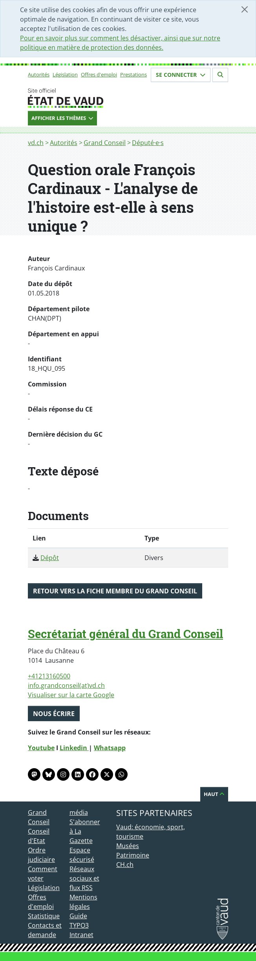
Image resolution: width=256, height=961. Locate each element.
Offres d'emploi (99, 74)
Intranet (81, 934)
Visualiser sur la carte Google (71, 695)
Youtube (41, 747)
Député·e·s (148, 142)
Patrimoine (132, 855)
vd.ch (36, 142)
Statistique (44, 916)
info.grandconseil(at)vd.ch (66, 685)
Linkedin (74, 747)
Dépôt (49, 557)
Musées (127, 845)
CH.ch (124, 864)
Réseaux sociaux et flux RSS (84, 878)
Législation (65, 74)
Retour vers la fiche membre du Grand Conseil (115, 591)
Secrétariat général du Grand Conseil (125, 633)
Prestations (133, 74)
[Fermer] (245, 9)
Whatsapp (110, 747)
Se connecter (180, 74)
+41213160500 (49, 676)
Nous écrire (54, 713)
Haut (214, 794)
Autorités (38, 74)
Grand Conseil (105, 142)
